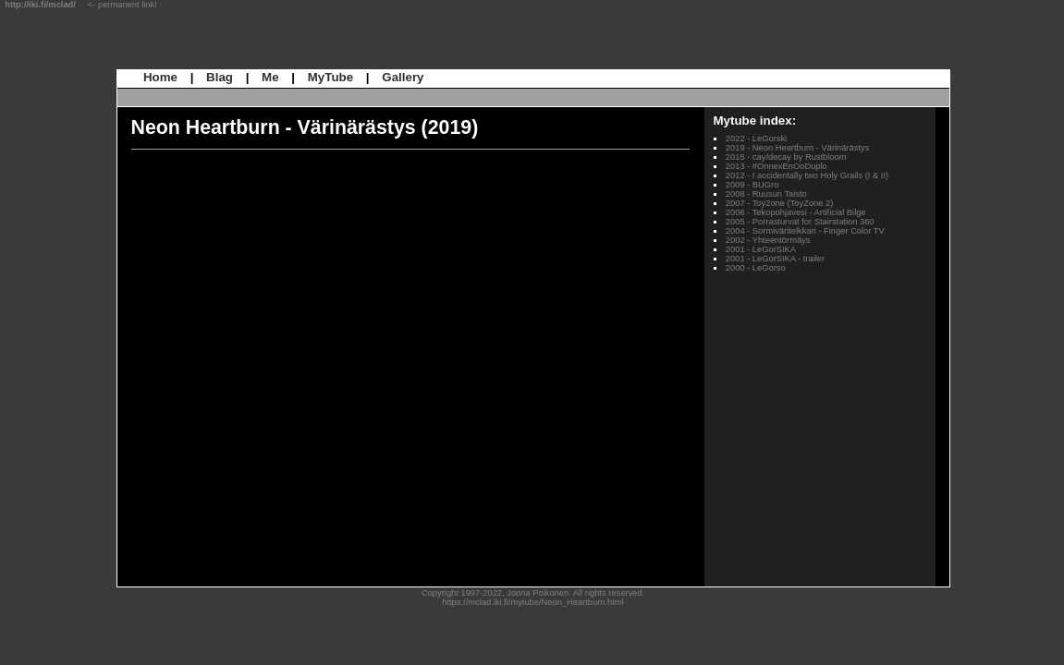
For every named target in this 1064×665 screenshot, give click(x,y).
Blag (219, 77)
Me (270, 77)
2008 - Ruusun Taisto (766, 194)
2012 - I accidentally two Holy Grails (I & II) (807, 175)
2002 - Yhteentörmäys (768, 240)
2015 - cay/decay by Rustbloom (786, 157)
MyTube (330, 77)
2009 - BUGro (752, 184)
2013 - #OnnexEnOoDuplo (776, 166)
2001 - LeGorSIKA (761, 249)
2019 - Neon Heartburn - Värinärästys (798, 147)
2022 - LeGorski (756, 138)
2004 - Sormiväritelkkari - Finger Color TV (805, 231)
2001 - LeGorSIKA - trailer (775, 258)
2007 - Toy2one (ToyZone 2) (780, 203)
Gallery (402, 77)
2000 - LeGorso (756, 267)
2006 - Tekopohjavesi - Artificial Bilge (796, 212)
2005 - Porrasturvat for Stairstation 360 (800, 221)
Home (160, 77)
